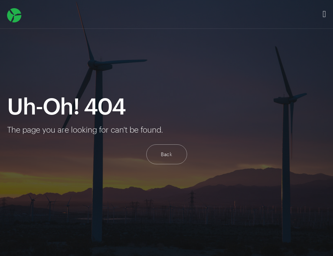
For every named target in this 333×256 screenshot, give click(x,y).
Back (167, 154)
